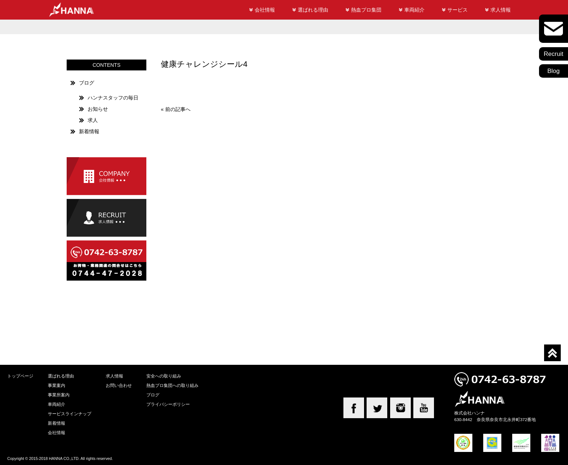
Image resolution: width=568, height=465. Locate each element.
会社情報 (265, 10)
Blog (553, 71)
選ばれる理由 (313, 10)
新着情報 (89, 131)
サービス (457, 10)
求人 (93, 120)
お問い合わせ (119, 385)
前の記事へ (178, 109)
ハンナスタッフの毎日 (113, 98)
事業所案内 (59, 394)
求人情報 (500, 10)
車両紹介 (414, 10)
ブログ (86, 83)
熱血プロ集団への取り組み (172, 385)
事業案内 (56, 385)
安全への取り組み (163, 376)
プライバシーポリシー (168, 404)
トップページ (20, 376)
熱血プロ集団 (366, 10)
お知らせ (98, 109)
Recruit (553, 53)
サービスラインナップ (69, 413)
